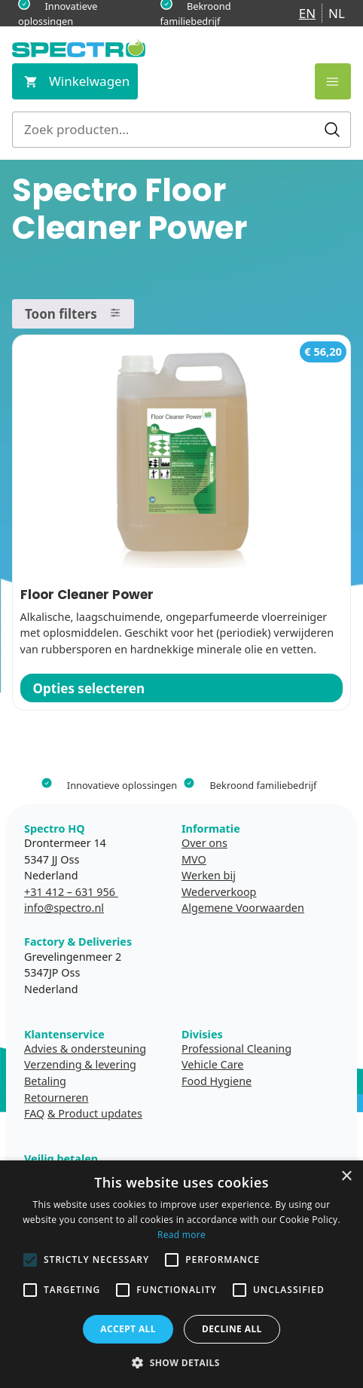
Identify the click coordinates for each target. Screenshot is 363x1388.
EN (307, 13)
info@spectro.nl (64, 907)
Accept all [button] (128, 1328)
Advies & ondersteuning (85, 1048)
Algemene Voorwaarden (243, 907)
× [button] (346, 1176)
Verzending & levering (80, 1064)
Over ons (204, 843)
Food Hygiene (217, 1081)
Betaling (45, 1081)
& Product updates (94, 1113)
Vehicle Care (213, 1064)
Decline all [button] (232, 1328)
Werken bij (209, 875)
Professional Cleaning (236, 1048)
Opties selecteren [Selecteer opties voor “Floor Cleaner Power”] (89, 688)
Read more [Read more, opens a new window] (181, 1234)
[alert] (181, 1274)
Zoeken (332, 130)
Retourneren (56, 1097)
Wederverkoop (219, 892)
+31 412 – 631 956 (71, 892)
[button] (181, 1362)
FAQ (34, 1113)
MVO (194, 859)
